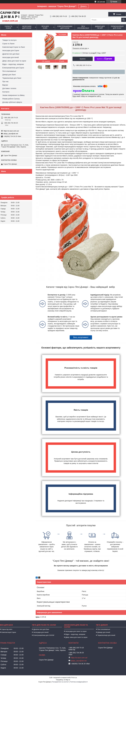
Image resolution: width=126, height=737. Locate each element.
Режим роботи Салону (11, 99)
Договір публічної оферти (12, 102)
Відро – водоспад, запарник (13, 64)
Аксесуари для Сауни (26, 27)
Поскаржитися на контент (60, 682)
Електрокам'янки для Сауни (64, 27)
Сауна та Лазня (8, 27)
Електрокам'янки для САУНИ (43, 635)
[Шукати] (123, 20)
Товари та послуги (9, 40)
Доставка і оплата (9, 88)
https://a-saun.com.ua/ (11, 131)
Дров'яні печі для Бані (10, 54)
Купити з (104, 59)
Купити (82, 59)
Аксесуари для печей (10, 57)
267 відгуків (101, 1)
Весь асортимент (80, 337)
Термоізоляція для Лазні (117, 27)
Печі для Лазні (45, 27)
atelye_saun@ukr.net (10, 133)
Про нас (5, 81)
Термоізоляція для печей (106, 635)
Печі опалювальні (83, 27)
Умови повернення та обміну (13, 95)
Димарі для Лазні (9, 75)
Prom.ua (74, 677)
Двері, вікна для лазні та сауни (14, 61)
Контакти (5, 92)
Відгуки (5, 85)
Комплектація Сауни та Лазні (13, 47)
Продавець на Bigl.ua (63, 680)
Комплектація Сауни (8, 632)
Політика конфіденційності (79, 682)
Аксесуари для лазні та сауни (76, 631)
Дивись (83, 6)
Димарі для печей (100, 27)
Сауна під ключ (6, 629)
